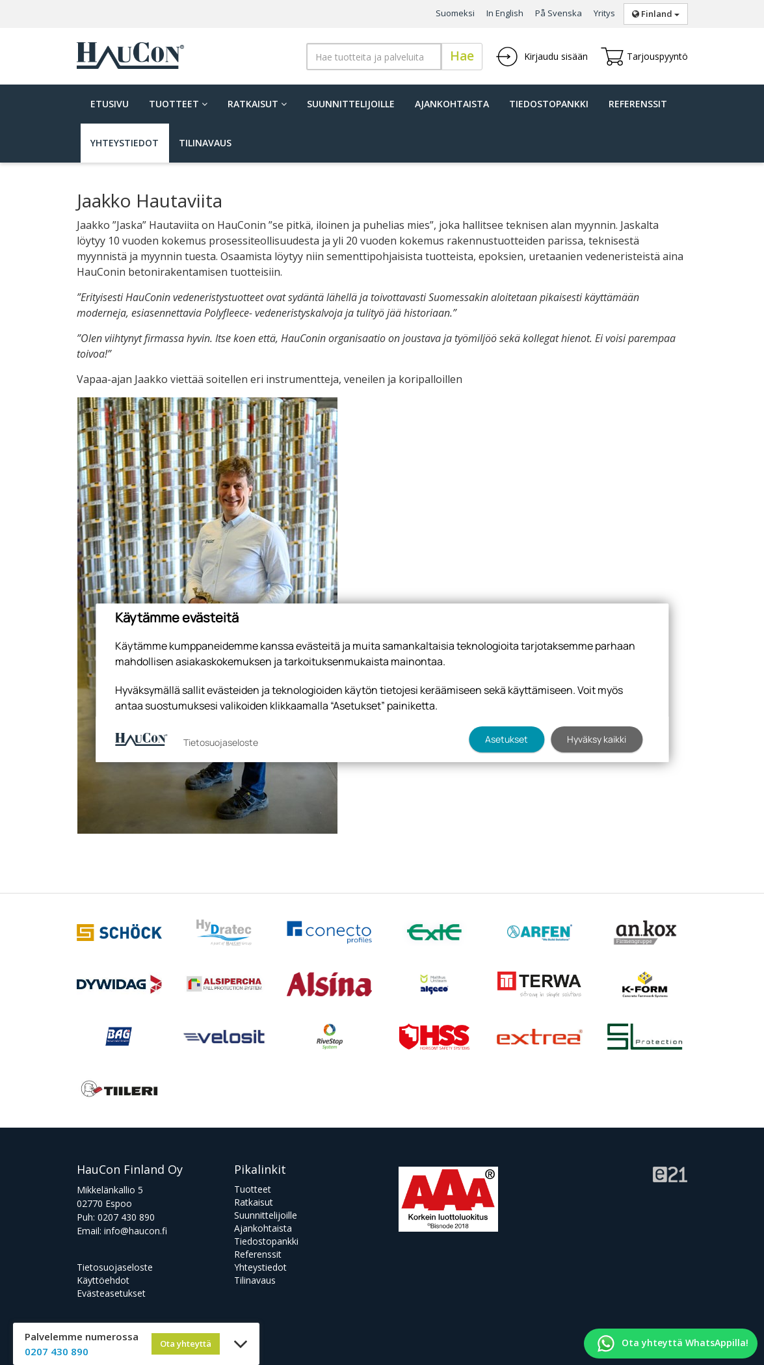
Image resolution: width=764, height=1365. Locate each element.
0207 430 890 (126, 1217)
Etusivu (109, 104)
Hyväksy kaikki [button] (596, 739)
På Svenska (558, 13)
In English (504, 13)
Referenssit (638, 104)
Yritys (604, 13)
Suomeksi (455, 13)
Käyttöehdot (103, 1280)
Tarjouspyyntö (644, 56)
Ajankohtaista (452, 104)
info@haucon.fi (135, 1231)
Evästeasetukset (111, 1293)
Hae (462, 55)
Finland (655, 14)
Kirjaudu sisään (541, 56)
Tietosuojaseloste (115, 1267)
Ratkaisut (257, 104)
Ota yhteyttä (185, 1343)
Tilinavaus (205, 143)
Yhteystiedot (124, 143)
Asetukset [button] (506, 739)
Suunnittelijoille (351, 104)
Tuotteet (178, 104)
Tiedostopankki (548, 104)
